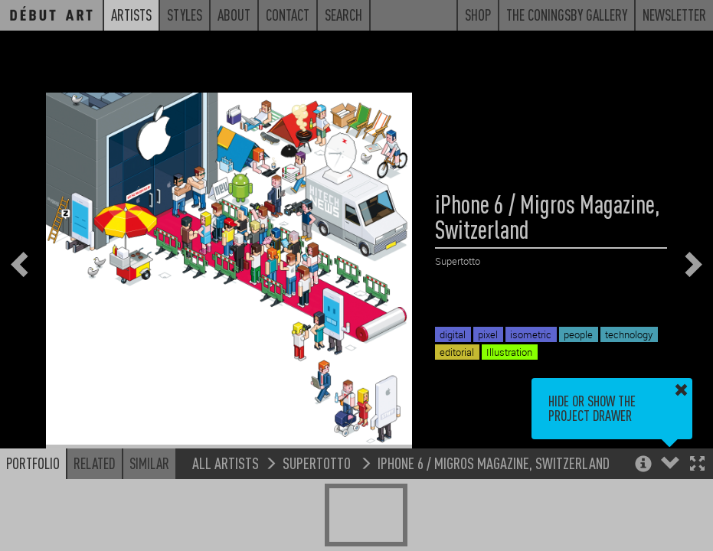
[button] (697, 465)
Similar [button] (149, 463)
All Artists (225, 462)
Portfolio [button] (33, 463)
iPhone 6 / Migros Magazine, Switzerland (494, 462)
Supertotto (318, 462)
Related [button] (95, 463)
